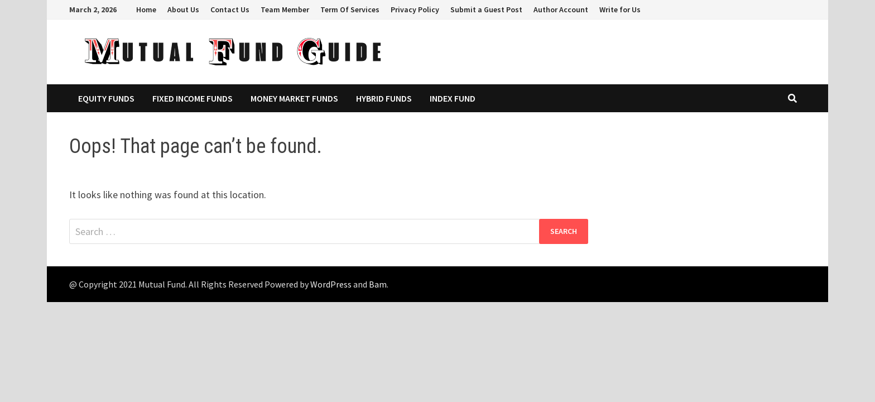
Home (146, 9)
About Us (183, 9)
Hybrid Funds (384, 98)
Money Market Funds (294, 98)
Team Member (285, 9)
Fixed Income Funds (192, 98)
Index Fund (452, 98)
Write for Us (620, 9)
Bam (378, 284)
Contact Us (229, 9)
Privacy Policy (415, 9)
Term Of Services (349, 9)
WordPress (331, 284)
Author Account (560, 9)
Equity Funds (106, 98)
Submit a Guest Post (486, 9)
